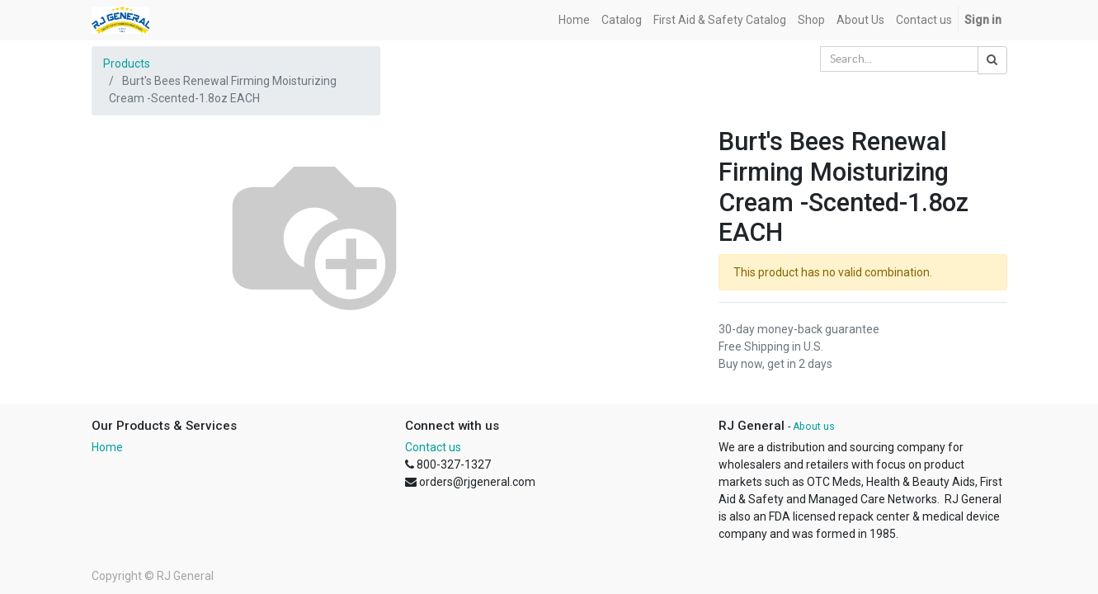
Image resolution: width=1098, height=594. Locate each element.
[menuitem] (574, 20)
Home (107, 447)
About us (814, 426)
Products (126, 63)
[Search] (992, 60)
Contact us (433, 447)
